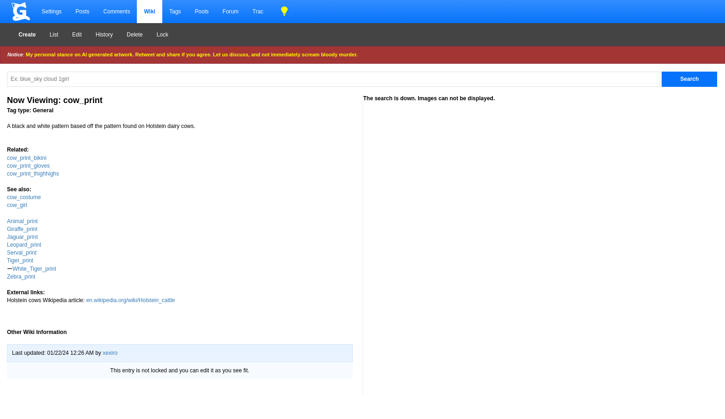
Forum (230, 11)
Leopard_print (24, 245)
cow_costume (24, 197)
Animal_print (22, 221)
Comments (116, 11)
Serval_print (22, 252)
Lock (162, 34)
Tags (175, 11)
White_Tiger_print (34, 269)
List (53, 34)
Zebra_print (21, 276)
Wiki (149, 11)
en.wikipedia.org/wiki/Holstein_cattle (130, 300)
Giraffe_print (22, 229)
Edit (77, 34)
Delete (135, 34)
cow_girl (17, 205)
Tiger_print (20, 260)
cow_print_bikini (26, 158)
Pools (202, 11)
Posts (82, 11)
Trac (258, 11)
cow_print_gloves (28, 166)
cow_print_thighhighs (33, 173)
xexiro (110, 353)
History (104, 34)
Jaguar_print (22, 237)
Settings (51, 11)
